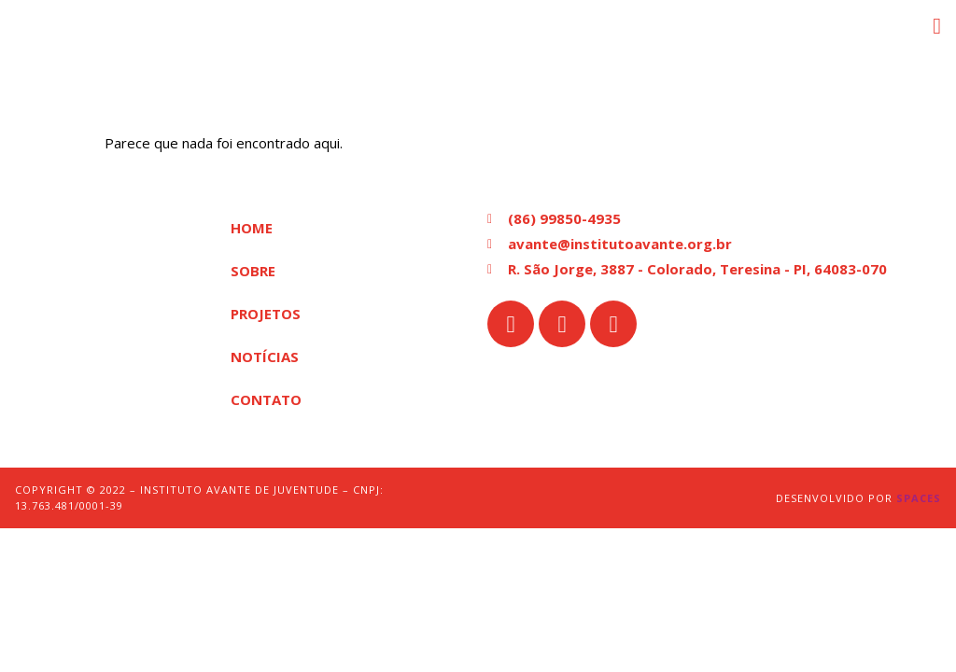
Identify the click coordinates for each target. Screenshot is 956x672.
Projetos (266, 313)
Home (252, 227)
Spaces (918, 498)
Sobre (253, 270)
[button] (937, 26)
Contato (266, 399)
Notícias (265, 356)
